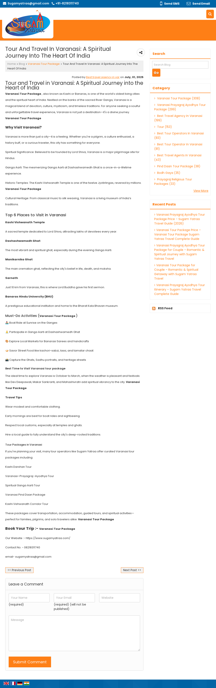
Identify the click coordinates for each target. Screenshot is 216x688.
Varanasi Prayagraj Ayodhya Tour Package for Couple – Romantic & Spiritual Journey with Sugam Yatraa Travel (179, 252)
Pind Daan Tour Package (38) (177, 166)
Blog (22, 64)
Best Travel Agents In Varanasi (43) (177, 157)
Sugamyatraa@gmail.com (28, 3)
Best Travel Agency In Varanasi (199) (178, 118)
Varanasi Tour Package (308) (177, 98)
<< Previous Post (19, 570)
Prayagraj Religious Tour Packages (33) (173, 181)
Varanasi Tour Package (44, 64)
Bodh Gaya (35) (167, 173)
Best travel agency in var (103, 77)
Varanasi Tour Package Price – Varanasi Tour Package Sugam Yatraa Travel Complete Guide (177, 234)
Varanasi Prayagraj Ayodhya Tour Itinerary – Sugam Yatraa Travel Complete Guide (179, 289)
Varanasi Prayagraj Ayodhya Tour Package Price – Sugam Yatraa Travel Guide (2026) (179, 219)
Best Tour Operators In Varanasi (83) (179, 135)
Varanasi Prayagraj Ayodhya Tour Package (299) (180, 107)
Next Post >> (132, 570)
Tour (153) (163, 127)
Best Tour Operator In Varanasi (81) (178, 146)
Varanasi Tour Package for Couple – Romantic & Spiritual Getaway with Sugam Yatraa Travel (176, 272)
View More (200, 191)
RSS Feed (165, 308)
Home (11, 64)
